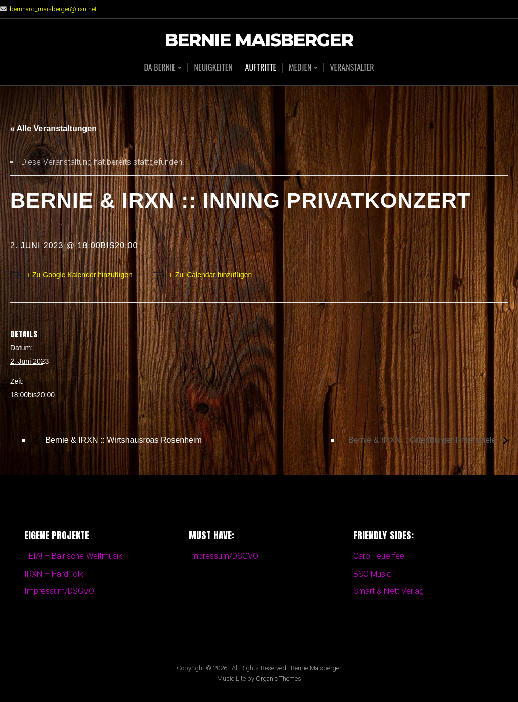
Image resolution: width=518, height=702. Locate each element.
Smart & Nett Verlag (388, 591)
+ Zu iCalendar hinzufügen (210, 275)
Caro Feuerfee (378, 556)
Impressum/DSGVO (59, 591)
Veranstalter (352, 67)
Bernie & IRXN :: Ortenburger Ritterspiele (423, 440)
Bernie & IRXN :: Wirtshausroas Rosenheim (122, 440)
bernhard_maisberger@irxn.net (53, 9)
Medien (300, 68)
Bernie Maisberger (259, 41)
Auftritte (260, 67)
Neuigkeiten (213, 67)
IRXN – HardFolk (53, 574)
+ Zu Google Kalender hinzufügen (79, 275)
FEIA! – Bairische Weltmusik (73, 556)
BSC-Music (372, 574)
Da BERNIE (159, 68)
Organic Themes (278, 678)
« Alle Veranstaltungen (53, 128)
